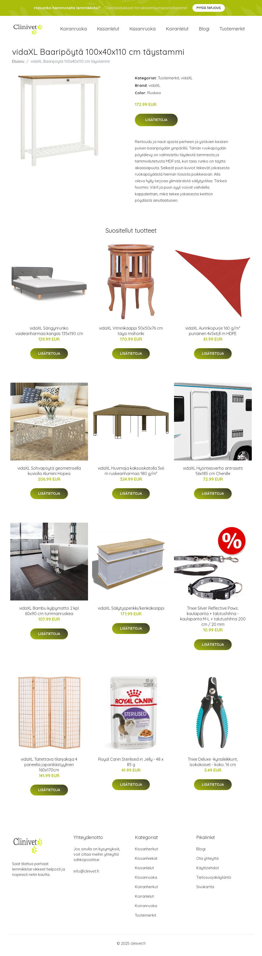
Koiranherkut (146, 890)
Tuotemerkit (232, 31)
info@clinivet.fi (86, 875)
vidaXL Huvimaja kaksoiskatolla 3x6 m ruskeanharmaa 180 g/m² (131, 474)
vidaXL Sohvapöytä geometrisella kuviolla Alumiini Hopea (49, 474)
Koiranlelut (177, 31)
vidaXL (187, 81)
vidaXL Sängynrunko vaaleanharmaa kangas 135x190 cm (49, 334)
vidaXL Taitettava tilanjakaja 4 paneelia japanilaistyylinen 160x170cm (49, 768)
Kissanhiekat (146, 862)
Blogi (204, 31)
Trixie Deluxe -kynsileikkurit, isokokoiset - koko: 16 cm (213, 765)
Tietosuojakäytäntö (213, 881)
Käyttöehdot (207, 871)
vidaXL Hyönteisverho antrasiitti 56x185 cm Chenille (213, 474)
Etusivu (18, 64)
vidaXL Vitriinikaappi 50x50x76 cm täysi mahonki (131, 334)
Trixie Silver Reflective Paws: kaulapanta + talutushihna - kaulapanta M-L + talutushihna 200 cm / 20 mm (213, 619)
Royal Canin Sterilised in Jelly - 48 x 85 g (130, 765)
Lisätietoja (156, 123)
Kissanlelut (108, 31)
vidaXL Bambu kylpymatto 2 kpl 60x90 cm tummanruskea (49, 614)
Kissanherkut (146, 852)
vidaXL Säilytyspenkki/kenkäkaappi (131, 611)
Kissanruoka (142, 31)
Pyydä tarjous (208, 8)
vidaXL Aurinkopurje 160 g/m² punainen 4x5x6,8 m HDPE (212, 334)
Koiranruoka (73, 31)
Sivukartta (205, 890)
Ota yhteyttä (207, 862)
